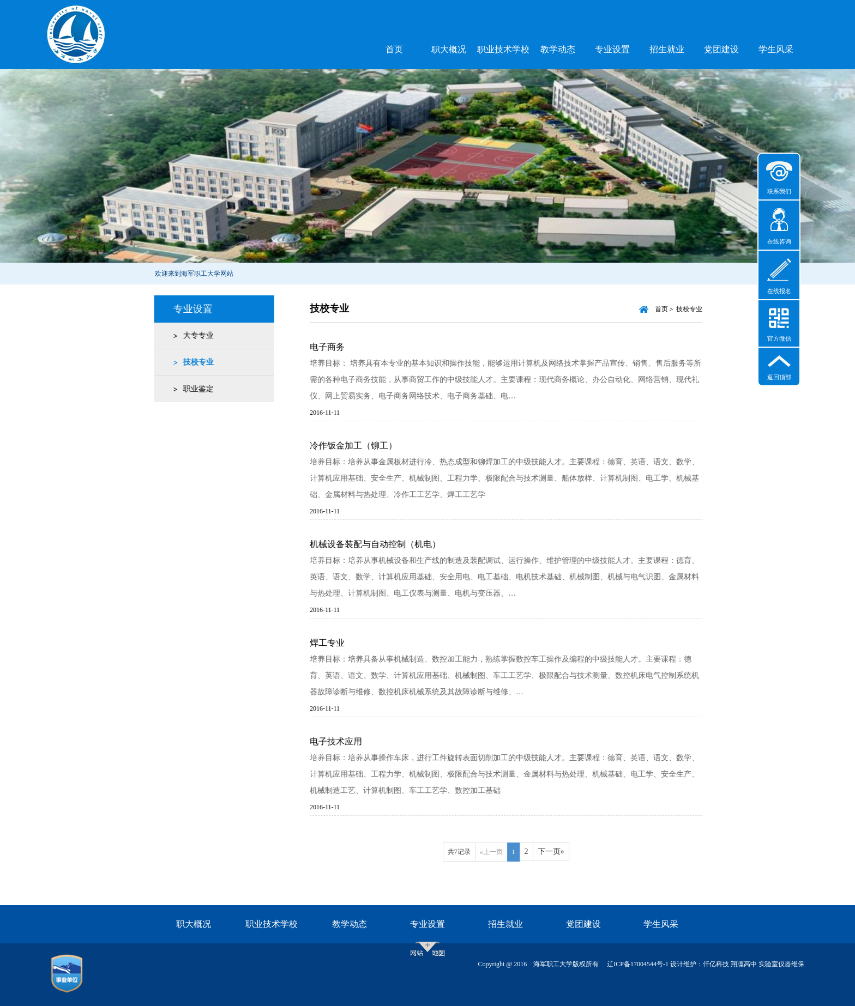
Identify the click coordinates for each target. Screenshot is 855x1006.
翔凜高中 (744, 964)
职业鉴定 (195, 389)
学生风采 (775, 49)
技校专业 (195, 362)
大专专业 (195, 335)
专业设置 (612, 49)
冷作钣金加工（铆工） (364, 445)
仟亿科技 (716, 964)
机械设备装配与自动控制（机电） (386, 544)
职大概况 (448, 49)
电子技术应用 (347, 741)
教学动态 (557, 49)
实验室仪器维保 (781, 964)
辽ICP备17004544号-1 (638, 964)
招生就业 (666, 49)
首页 (394, 49)
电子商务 (338, 347)
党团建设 (721, 49)
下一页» (562, 851)
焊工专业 (338, 642)
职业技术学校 (503, 49)
